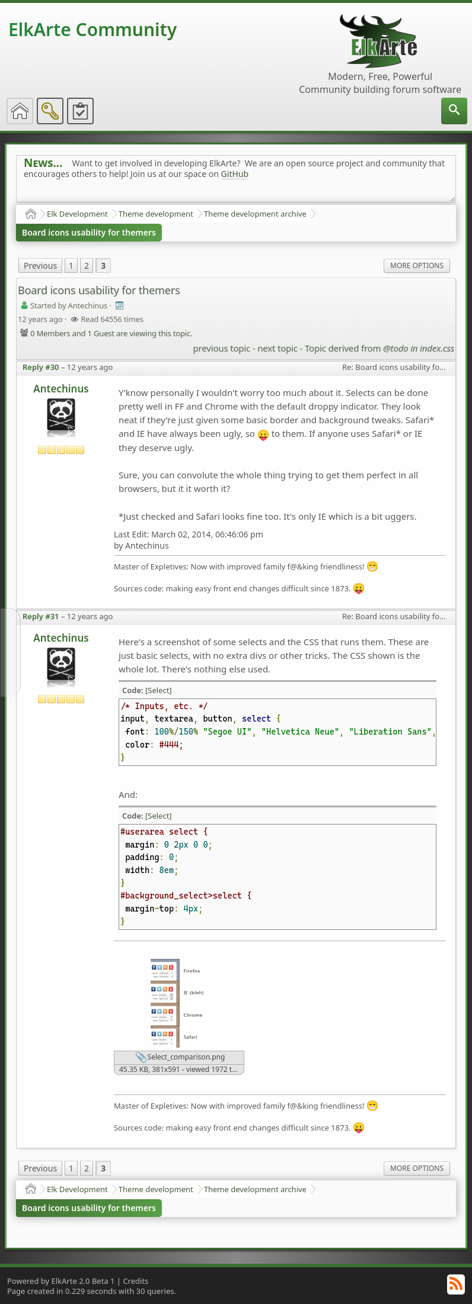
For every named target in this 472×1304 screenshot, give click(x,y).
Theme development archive (255, 213)
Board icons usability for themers (89, 232)
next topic (277, 348)
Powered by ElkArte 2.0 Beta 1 (61, 1281)
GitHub (235, 173)
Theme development (156, 213)
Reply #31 (41, 616)
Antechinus (60, 388)
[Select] (158, 690)
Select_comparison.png (180, 1057)
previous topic (221, 348)
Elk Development (77, 213)
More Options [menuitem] (417, 265)
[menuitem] (454, 111)
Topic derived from (379, 348)
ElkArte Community (92, 29)
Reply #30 (41, 367)
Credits (135, 1281)
